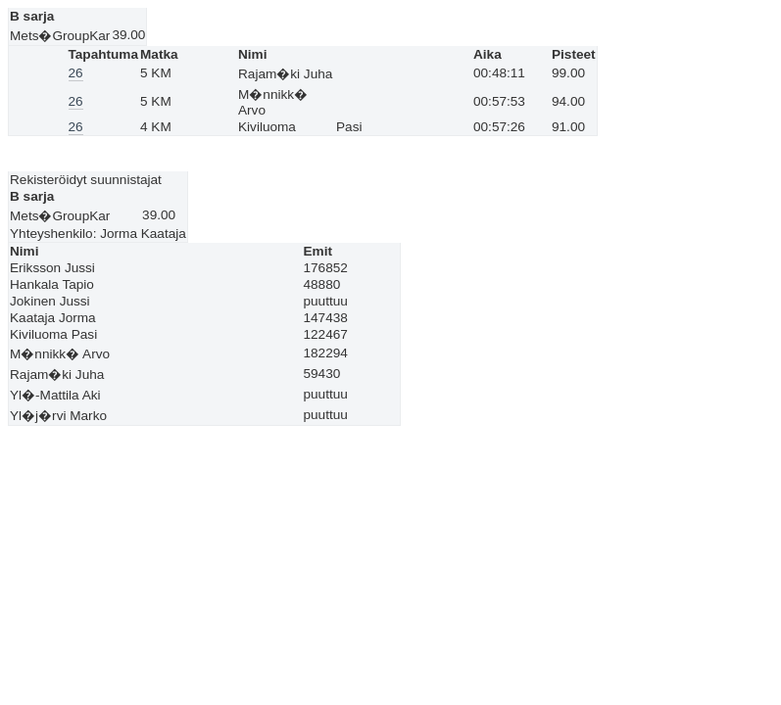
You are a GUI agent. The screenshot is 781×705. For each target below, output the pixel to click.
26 (76, 73)
